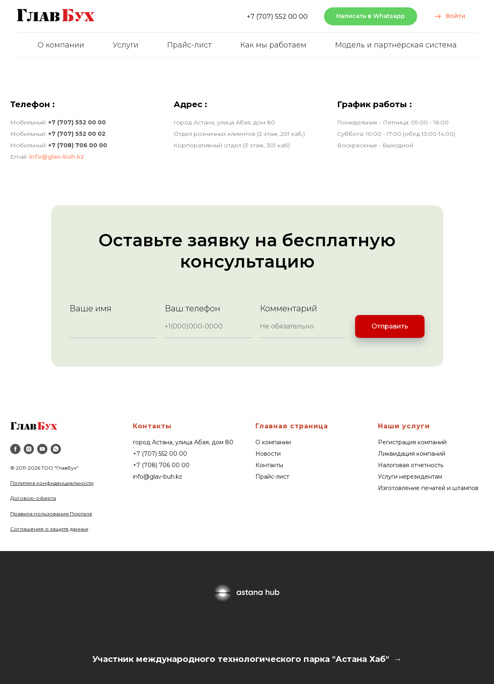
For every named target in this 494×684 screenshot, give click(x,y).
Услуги (126, 45)
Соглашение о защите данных (49, 529)
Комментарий (288, 308)
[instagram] (29, 449)
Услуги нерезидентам (410, 476)
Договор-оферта (33, 498)
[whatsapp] (56, 449)
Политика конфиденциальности (52, 483)
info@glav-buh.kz (56, 156)
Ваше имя (90, 308)
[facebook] (15, 449)
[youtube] (42, 449)
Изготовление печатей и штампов (428, 488)
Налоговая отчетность (410, 465)
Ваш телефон (192, 308)
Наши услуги (404, 426)
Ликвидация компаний (411, 453)
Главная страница (291, 426)
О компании (61, 45)
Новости (268, 453)
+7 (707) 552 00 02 (76, 133)
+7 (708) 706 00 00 (77, 145)
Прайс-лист (189, 45)
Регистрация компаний (412, 442)
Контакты (152, 426)
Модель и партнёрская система (396, 45)
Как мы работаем (273, 45)
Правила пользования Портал (49, 514)
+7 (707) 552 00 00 (277, 16)
